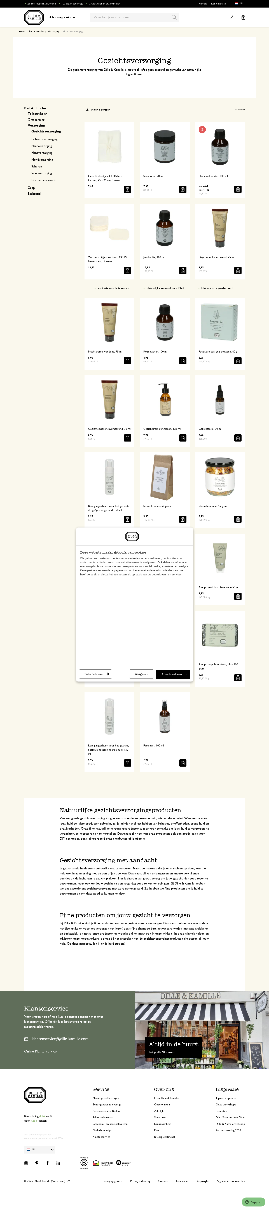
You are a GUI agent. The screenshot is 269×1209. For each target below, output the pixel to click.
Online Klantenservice (40, 1051)
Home (21, 31)
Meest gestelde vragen (106, 1098)
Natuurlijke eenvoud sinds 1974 (165, 288)
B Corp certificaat (164, 1136)
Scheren (36, 166)
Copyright (203, 1181)
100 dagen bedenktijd (72, 4)
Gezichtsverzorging (46, 131)
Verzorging (53, 31)
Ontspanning (36, 119)
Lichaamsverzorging (44, 139)
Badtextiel (34, 193)
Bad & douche (36, 31)
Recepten (221, 1111)
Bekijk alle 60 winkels (161, 1052)
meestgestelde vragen (38, 1026)
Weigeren (141, 674)
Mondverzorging (42, 159)
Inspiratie (227, 1089)
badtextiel (70, 933)
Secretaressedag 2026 (228, 1130)
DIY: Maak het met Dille (230, 1117)
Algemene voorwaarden (231, 1181)
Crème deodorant (43, 180)
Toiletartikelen (37, 113)
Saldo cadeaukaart (103, 1117)
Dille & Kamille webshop (230, 1123)
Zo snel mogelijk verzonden (41, 4)
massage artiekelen (196, 928)
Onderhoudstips (102, 1130)
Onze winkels (162, 1104)
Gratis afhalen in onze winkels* (104, 4)
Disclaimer (182, 1181)
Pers (156, 1130)
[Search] (174, 17)
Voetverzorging (41, 173)
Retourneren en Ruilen (106, 1111)
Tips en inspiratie (226, 1098)
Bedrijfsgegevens (112, 1181)
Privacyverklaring (140, 1181)
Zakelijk (159, 1111)
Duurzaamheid (162, 1123)
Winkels (202, 4)
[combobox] (134, 17)
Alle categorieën (62, 17)
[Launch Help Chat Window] (253, 1202)
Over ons (164, 1089)
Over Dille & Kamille (166, 1098)
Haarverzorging (41, 146)
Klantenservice (218, 4)
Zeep (31, 188)
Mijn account (231, 17)
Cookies (163, 1181)
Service (101, 1089)
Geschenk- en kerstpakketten (110, 1123)
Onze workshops (226, 1104)
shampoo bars (147, 928)
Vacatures (160, 1117)
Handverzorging (41, 153)
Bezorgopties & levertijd (107, 1104)
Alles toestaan (174, 674)
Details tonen (97, 674)
